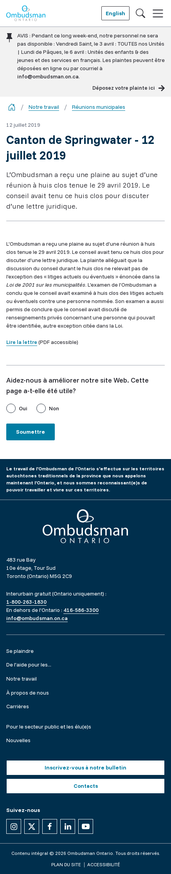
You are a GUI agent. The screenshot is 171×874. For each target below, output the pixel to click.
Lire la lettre (21, 342)
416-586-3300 (81, 609)
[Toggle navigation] (157, 13)
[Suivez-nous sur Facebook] (49, 826)
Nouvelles (18, 740)
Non (54, 408)
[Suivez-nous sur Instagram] (13, 826)
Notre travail (44, 106)
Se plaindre (20, 650)
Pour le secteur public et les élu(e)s (48, 726)
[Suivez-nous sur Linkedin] (67, 826)
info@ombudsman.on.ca (48, 76)
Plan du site (66, 864)
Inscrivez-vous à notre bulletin (85, 767)
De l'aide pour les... (28, 664)
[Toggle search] (140, 13)
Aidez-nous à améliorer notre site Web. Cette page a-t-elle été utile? (77, 385)
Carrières (17, 706)
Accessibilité (103, 864)
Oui (23, 408)
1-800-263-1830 (26, 601)
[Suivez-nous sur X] (31, 826)
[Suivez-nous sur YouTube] (85, 826)
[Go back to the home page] (11, 107)
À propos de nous (27, 692)
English (115, 13)
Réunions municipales (98, 106)
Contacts (86, 785)
